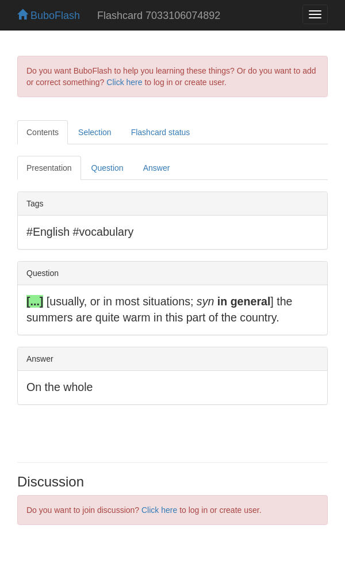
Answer (156, 168)
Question (107, 168)
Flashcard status (160, 132)
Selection (95, 132)
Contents (42, 132)
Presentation (49, 168)
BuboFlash (48, 15)
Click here (124, 82)
